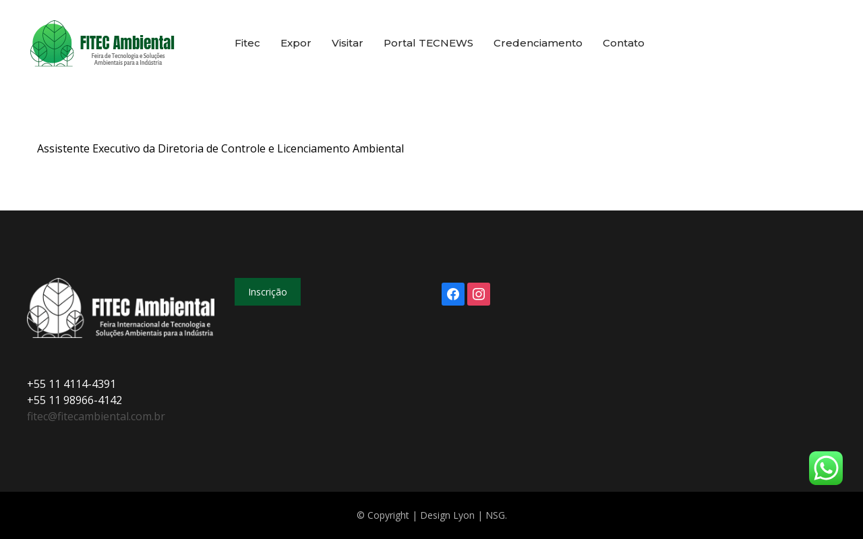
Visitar (347, 42)
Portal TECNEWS (428, 42)
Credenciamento (538, 42)
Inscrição (267, 291)
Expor (295, 42)
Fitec (247, 42)
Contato (624, 42)
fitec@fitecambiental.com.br (96, 416)
